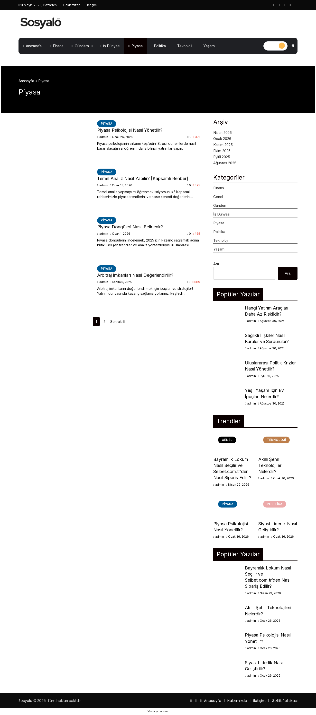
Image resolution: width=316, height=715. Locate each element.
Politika (158, 46)
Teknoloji (183, 46)
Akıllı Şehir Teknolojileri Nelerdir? (270, 465)
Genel (218, 196)
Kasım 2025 (223, 144)
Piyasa (135, 46)
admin (103, 137)
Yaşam (207, 46)
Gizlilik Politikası (284, 700)
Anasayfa (32, 46)
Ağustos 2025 (224, 163)
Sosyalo (25, 700)
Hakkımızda (72, 5)
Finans (57, 46)
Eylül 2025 (221, 157)
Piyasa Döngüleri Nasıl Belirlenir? (130, 226)
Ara (216, 264)
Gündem (80, 46)
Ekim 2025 (222, 150)
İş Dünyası (110, 46)
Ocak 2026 (222, 138)
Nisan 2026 (222, 132)
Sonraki (117, 321)
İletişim (91, 5)
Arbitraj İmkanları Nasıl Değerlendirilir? (135, 275)
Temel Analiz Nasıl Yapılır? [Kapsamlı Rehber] (142, 178)
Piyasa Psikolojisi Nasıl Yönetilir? (129, 130)
